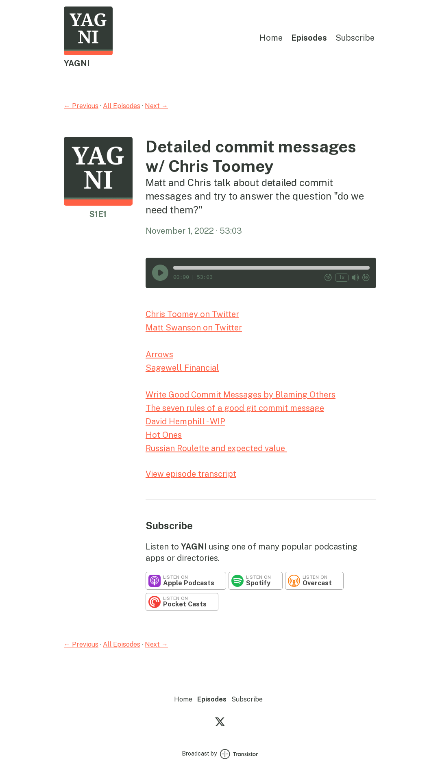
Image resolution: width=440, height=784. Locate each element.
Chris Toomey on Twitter (192, 314)
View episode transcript (191, 474)
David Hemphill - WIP (185, 421)
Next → (156, 106)
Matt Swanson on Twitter (194, 327)
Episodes (309, 38)
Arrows (159, 354)
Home (271, 38)
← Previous (81, 106)
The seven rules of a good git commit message (235, 408)
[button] (271, 268)
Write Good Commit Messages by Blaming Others (240, 395)
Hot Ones (164, 435)
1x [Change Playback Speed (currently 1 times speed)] (341, 277)
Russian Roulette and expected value (216, 448)
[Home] (88, 53)
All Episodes (121, 106)
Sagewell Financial (182, 368)
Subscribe (355, 38)
